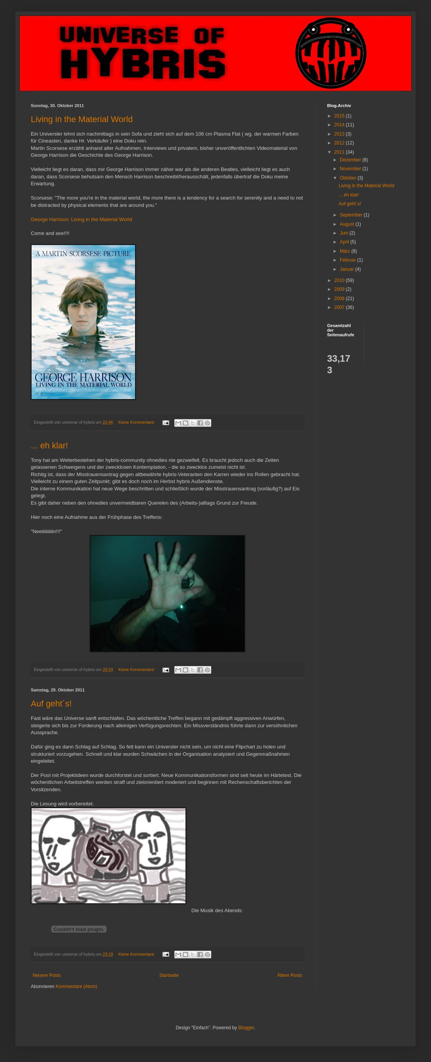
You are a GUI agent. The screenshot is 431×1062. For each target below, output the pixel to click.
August (348, 224)
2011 (340, 152)
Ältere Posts (289, 975)
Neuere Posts (47, 975)
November (351, 168)
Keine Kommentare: (137, 422)
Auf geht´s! (51, 703)
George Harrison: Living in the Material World (81, 219)
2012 (340, 143)
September (352, 215)
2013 (340, 134)
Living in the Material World (82, 119)
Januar (347, 269)
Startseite (169, 975)
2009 (340, 289)
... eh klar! (49, 445)
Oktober (348, 178)
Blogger (246, 1027)
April (345, 242)
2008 (340, 298)
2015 (340, 116)
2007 (340, 307)
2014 (340, 125)
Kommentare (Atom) (76, 986)
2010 (340, 280)
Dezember (351, 160)
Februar (348, 260)
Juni (344, 233)
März (345, 251)
